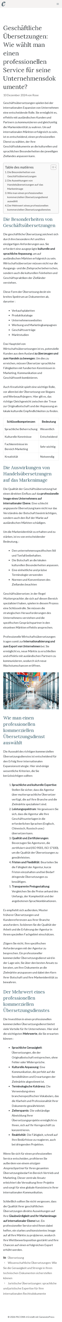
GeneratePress (46, 1317)
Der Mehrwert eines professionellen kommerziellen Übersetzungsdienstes (29, 207)
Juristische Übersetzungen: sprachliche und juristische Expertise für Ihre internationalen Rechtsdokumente (30, 1288)
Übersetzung (16, 1257)
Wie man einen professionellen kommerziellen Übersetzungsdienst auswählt (27, 197)
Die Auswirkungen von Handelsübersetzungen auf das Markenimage (25, 184)
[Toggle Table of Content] (51, 167)
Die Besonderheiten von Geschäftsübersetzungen (21, 174)
